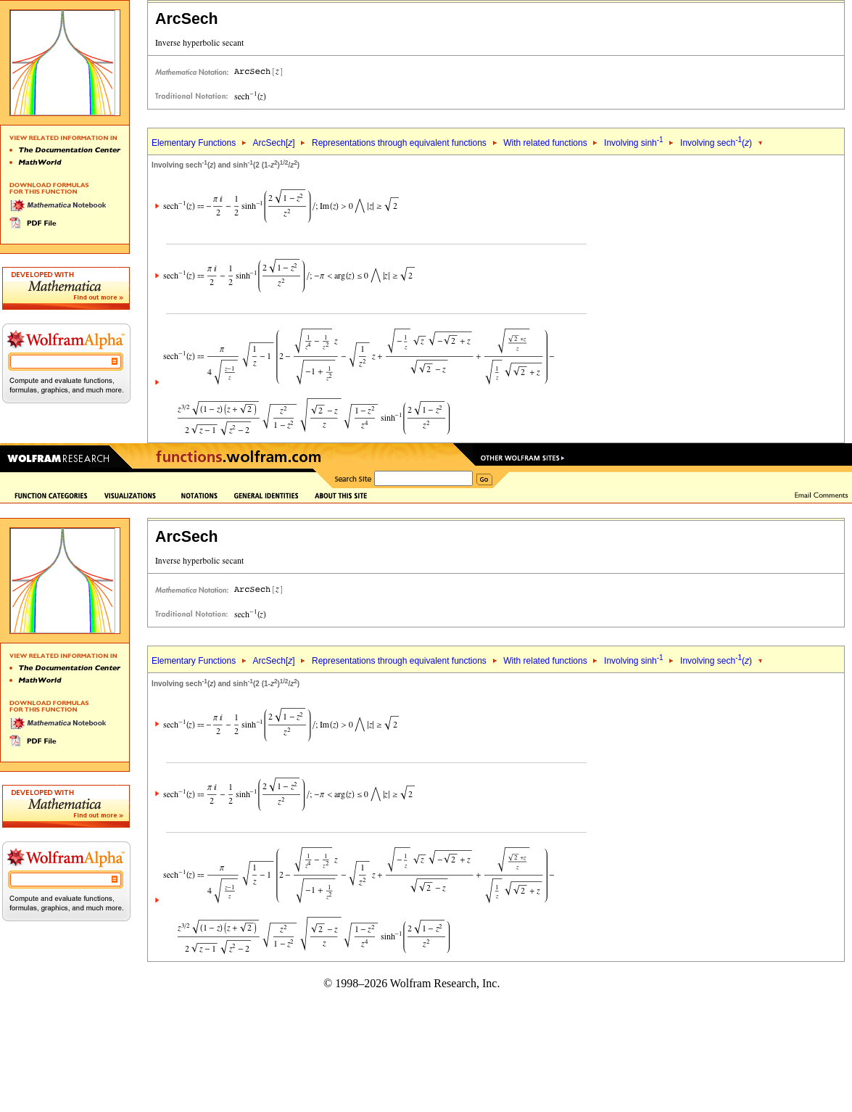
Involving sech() (716, 143)
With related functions (545, 143)
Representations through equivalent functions (399, 143)
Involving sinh (633, 143)
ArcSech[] (274, 143)
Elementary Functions (194, 143)
